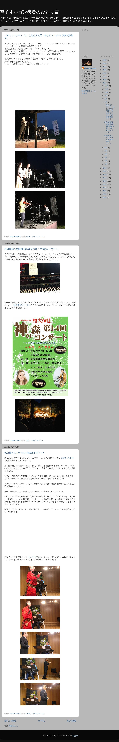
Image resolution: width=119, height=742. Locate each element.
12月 (107, 86)
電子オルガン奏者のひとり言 (29, 11)
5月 (106, 151)
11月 (107, 89)
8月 (106, 99)
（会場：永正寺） (67, 458)
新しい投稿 (10, 721)
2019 (105, 83)
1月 (106, 164)
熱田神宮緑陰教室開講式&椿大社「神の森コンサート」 (32, 249)
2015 (105, 178)
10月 (107, 92)
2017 (105, 171)
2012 (105, 188)
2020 (105, 80)
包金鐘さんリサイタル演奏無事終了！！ (24, 453)
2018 (105, 168)
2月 (106, 161)
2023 (105, 70)
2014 (105, 181)
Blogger (75, 736)
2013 (105, 184)
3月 (106, 157)
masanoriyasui (90, 68)
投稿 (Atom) (13, 726)
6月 (106, 148)
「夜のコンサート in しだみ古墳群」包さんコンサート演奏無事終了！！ (110, 112)
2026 (105, 60)
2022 (105, 73)
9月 (106, 95)
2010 (105, 194)
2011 (105, 191)
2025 (105, 63)
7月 (106, 102)
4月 (106, 154)
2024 (105, 67)
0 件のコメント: (38, 236)
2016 (105, 175)
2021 (105, 76)
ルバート (32, 557)
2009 (105, 197)
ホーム (41, 721)
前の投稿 (71, 721)
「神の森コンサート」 (21, 305)
